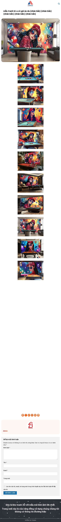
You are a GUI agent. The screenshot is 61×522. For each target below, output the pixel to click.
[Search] (59, 3)
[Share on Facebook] (25, 415)
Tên (5, 462)
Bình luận (6, 447)
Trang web (6, 478)
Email (5, 470)
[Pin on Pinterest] (35, 415)
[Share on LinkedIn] (38, 415)
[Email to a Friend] (32, 415)
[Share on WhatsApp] (22, 415)
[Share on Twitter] (29, 415)
